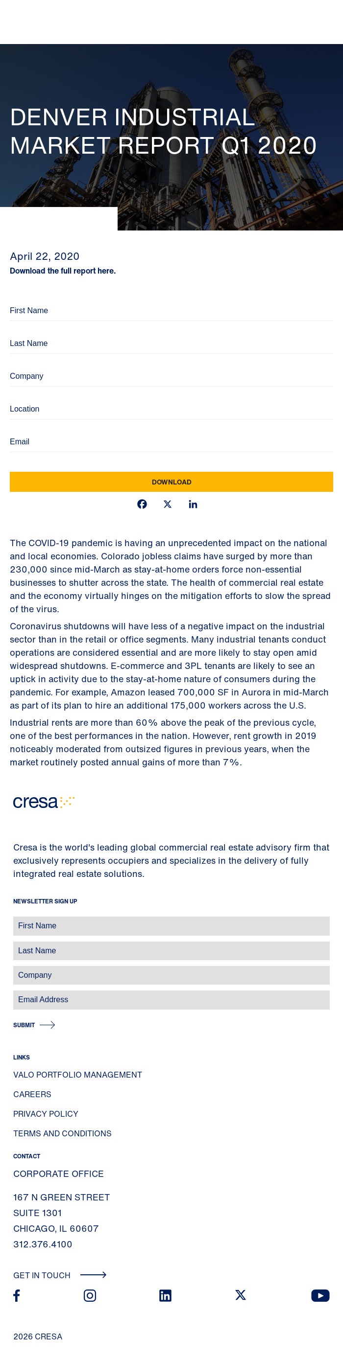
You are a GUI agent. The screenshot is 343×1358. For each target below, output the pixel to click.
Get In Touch (60, 1275)
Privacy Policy (45, 1114)
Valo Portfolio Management (77, 1075)
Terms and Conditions (62, 1133)
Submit (24, 1025)
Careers (32, 1094)
